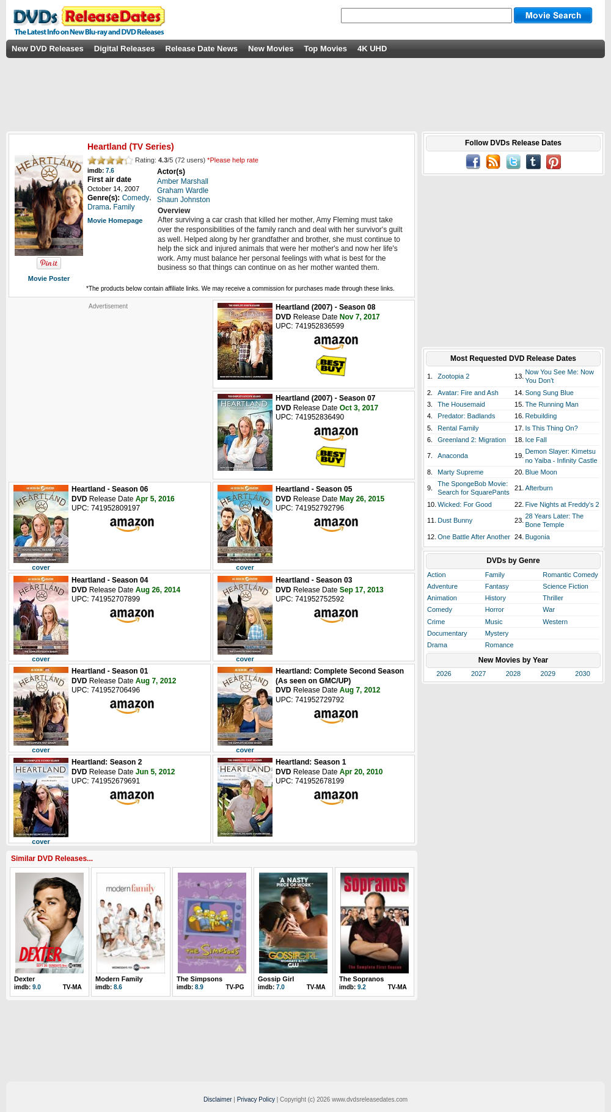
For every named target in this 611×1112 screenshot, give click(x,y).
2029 (548, 673)
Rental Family (457, 428)
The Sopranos (361, 979)
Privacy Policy (256, 1099)
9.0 (36, 987)
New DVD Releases (48, 48)
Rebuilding (541, 416)
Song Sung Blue (549, 392)
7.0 (280, 987)
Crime (436, 621)
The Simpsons (199, 979)
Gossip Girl (276, 979)
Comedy (439, 609)
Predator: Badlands (466, 416)
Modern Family (119, 979)
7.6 (110, 170)
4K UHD (372, 48)
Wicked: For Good (464, 504)
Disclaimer (217, 1099)
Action (436, 574)
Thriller (553, 597)
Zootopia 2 (453, 376)
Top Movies (325, 48)
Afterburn (538, 488)
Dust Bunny (454, 520)
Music (494, 621)
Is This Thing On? (551, 428)
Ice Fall (535, 439)
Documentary (447, 633)
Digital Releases (124, 48)
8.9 (199, 987)
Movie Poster (49, 278)
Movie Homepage (114, 220)
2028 (513, 673)
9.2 (361, 987)
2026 (443, 673)
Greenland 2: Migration (471, 439)
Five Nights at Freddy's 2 (562, 504)
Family (495, 574)
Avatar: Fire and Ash (467, 392)
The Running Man (551, 404)
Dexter (24, 979)
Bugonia (537, 536)
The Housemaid (461, 404)
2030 (582, 673)
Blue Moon (541, 472)
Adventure (442, 586)
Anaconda (452, 455)
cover (40, 567)
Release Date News (202, 48)
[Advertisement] (108, 386)
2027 (478, 673)
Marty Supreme (460, 472)
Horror (494, 609)
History (495, 597)
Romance (499, 645)
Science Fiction (565, 586)
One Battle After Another (473, 536)
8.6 (118, 987)
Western (555, 621)
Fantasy (497, 586)
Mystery (497, 633)
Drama (437, 645)
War (549, 609)
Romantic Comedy (570, 574)
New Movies (270, 48)
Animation (442, 597)
